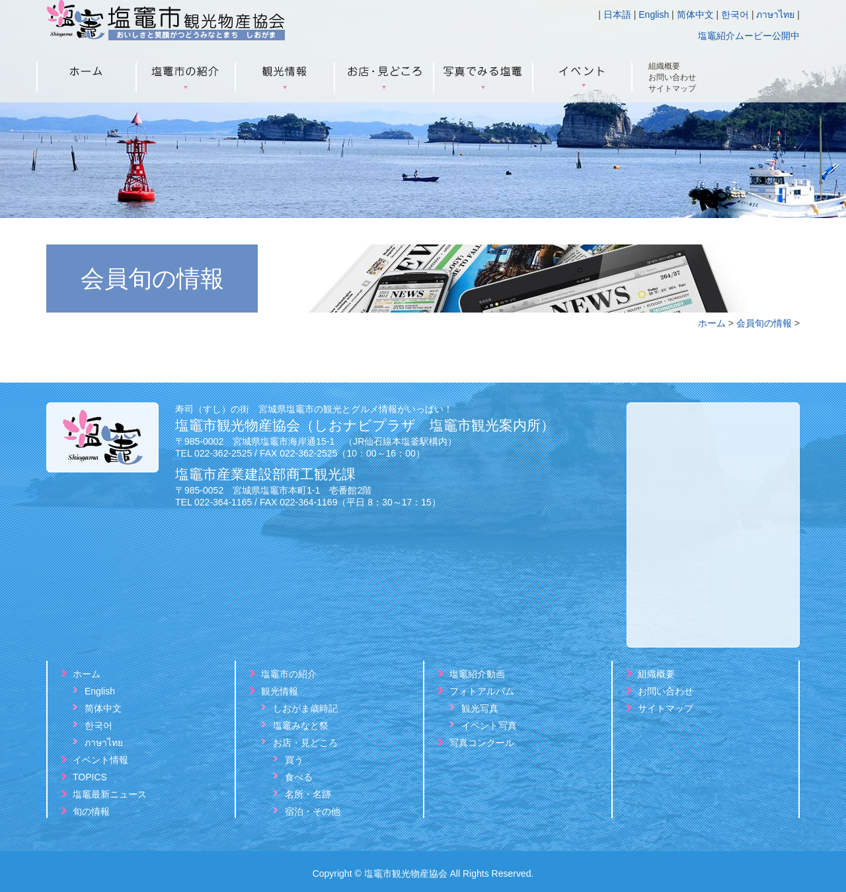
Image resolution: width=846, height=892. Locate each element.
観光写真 (479, 708)
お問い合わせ (672, 77)
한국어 (735, 14)
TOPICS (90, 777)
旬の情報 (91, 811)
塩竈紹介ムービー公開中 (749, 35)
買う (294, 760)
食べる (299, 777)
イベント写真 (489, 725)
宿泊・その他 (312, 811)
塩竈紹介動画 (477, 674)
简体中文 (695, 14)
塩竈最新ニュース (110, 794)
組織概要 (664, 66)
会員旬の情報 (764, 323)
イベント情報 (100, 760)
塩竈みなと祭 (300, 725)
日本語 (617, 14)
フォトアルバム (481, 691)
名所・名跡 (308, 794)
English (653, 14)
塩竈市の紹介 (289, 674)
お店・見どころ (305, 742)
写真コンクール (481, 742)
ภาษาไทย (775, 14)
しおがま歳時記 (305, 708)
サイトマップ (672, 89)
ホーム (712, 323)
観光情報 (279, 691)
